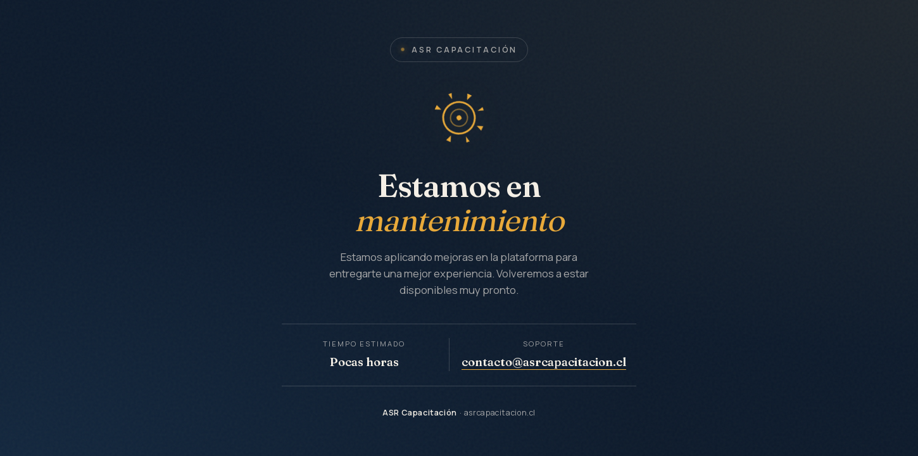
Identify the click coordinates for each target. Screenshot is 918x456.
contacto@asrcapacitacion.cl (544, 362)
